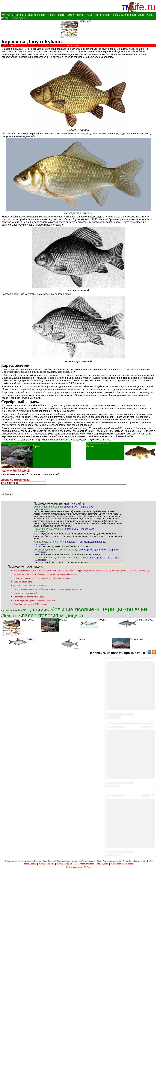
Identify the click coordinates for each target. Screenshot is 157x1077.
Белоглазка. (136, 640)
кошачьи (135, 610)
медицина (71, 617)
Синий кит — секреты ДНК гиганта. (31, 605)
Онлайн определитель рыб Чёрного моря (76, 1068)
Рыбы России (56, 14)
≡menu (7, 14)
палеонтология (40, 617)
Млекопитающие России (30, 14)
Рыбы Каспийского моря (128, 14)
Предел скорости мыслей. (26, 594)
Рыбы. (14, 45)
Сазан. (90, 446)
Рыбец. (31, 640)
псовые (84, 610)
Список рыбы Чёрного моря (78, 508)
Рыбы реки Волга (46, 1071)
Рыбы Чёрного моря (98, 14)
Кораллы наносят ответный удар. (29, 598)
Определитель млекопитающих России (23, 1068)
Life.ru (142, 6)
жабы (17, 611)
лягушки (31, 610)
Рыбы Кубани (102, 1071)
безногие (11, 617)
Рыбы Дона (18, 18)
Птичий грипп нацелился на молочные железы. (36, 602)
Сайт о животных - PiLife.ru (78, 1074)
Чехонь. (102, 621)
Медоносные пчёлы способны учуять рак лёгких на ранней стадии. (45, 575)
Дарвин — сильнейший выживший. (30, 587)
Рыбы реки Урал (64, 1071)
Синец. (82, 640)
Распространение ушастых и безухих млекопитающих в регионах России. (48, 590)
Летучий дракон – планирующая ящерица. (82, 543)
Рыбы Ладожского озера (121, 1071)
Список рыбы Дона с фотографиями (99, 551)
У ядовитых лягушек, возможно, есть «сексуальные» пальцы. (42, 579)
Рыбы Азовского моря (84, 1071)
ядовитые (7, 612)
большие (62, 611)
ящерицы (109, 610)
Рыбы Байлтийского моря (109, 1068)
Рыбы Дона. (85, 21)
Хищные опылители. (23, 583)
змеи (46, 611)
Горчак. (37, 446)
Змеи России (75, 14)
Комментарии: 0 (73, 45)
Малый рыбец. (144, 621)
